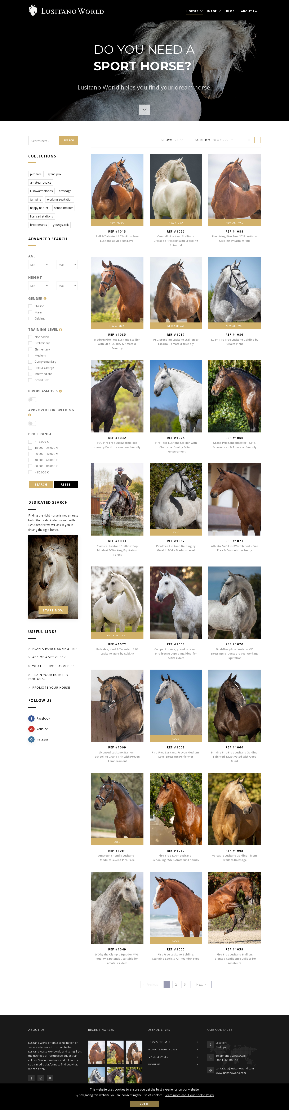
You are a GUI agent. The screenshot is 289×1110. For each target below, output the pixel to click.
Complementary (42, 361)
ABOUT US (154, 1064)
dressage (65, 191)
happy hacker (39, 208)
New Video (221, 139)
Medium (37, 355)
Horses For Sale (159, 1042)
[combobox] (38, 264)
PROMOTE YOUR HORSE (162, 1049)
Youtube (38, 729)
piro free (36, 174)
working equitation (59, 199)
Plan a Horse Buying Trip (54, 649)
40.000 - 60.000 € (43, 460)
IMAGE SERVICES (158, 1056)
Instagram (39, 739)
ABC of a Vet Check (49, 657)
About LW (249, 11)
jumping (35, 199)
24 (177, 139)
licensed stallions (41, 216)
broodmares (38, 225)
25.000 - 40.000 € (43, 454)
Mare (35, 312)
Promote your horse (51, 687)
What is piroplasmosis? (53, 666)
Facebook (39, 718)
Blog (230, 11)
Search (69, 140)
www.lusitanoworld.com (231, 1073)
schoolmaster (63, 208)
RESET (66, 484)
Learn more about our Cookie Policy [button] (189, 1095)
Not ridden (38, 337)
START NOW (53, 610)
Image (212, 11)
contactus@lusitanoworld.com (235, 1068)
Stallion (36, 306)
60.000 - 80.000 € (43, 466)
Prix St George (41, 368)
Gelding (36, 318)
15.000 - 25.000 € (43, 448)
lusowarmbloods (41, 191)
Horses (192, 11)
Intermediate (40, 374)
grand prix (54, 174)
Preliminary (39, 343)
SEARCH (41, 484)
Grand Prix (38, 380)
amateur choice (40, 182)
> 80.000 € (38, 472)
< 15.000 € (38, 442)
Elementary (39, 349)
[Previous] (150, 984)
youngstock (61, 225)
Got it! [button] (144, 1103)
